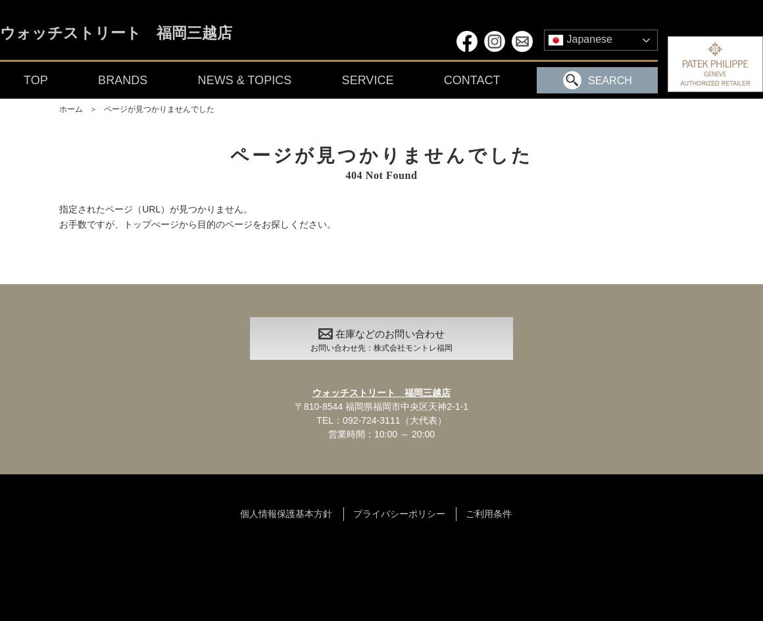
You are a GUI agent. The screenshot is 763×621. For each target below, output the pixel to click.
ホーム (71, 109)
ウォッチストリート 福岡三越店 (116, 33)
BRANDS (122, 80)
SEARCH (597, 80)
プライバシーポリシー (399, 514)
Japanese (580, 40)
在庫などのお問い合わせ (381, 342)
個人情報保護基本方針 (286, 514)
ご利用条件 (489, 514)
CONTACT (472, 80)
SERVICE (368, 80)
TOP (36, 80)
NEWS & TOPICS (245, 80)
